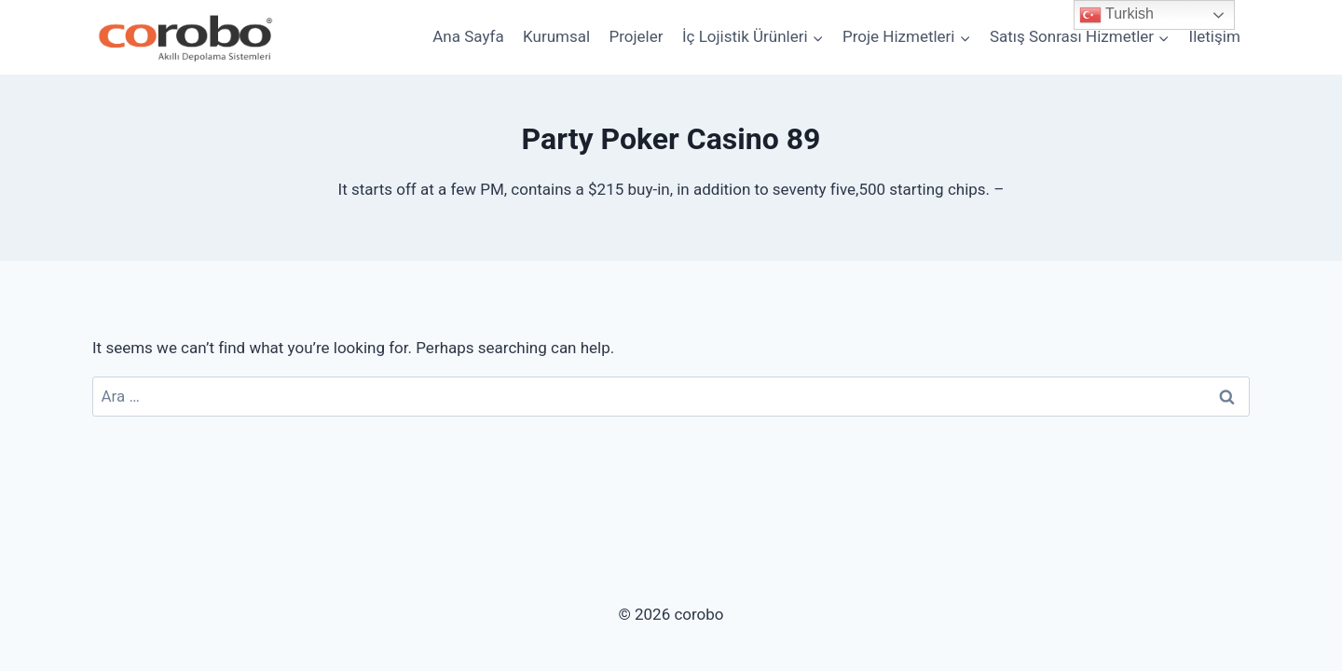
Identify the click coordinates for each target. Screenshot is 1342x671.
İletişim (1214, 36)
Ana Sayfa (467, 36)
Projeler (636, 36)
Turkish (1116, 15)
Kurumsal (556, 36)
